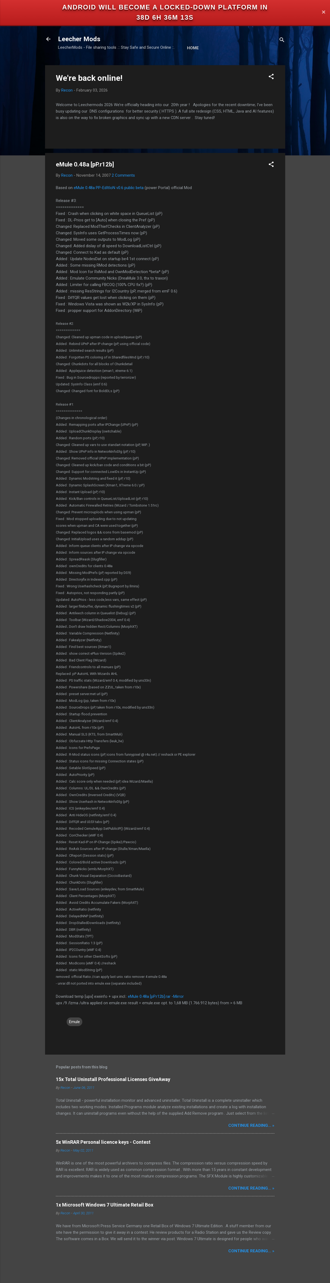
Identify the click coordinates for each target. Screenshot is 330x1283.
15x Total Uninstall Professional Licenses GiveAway (113, 1079)
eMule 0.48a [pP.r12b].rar (149, 996)
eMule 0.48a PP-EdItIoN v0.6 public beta (109, 187)
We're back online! (89, 78)
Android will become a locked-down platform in (165, 7)
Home (193, 48)
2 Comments (123, 175)
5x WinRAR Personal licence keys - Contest (103, 1142)
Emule (74, 1021)
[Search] (282, 41)
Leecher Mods (79, 39)
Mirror (178, 996)
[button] (271, 77)
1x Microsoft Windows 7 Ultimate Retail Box (104, 1205)
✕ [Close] (323, 12)
